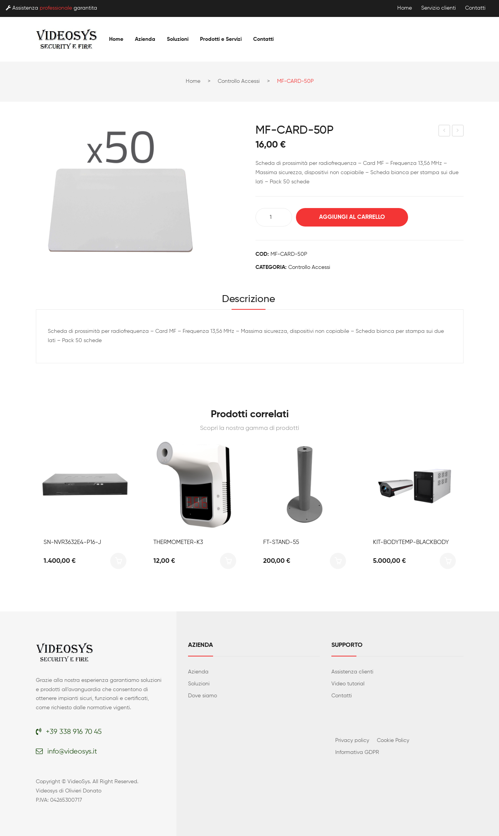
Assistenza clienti (352, 672)
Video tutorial (348, 684)
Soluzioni (199, 684)
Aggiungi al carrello (352, 217)
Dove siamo (202, 695)
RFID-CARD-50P (444, 131)
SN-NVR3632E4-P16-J (72, 542)
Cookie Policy (393, 740)
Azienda (198, 672)
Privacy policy (352, 740)
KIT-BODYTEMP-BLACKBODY (411, 542)
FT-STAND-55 (281, 542)
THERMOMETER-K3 (178, 542)
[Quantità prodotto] (273, 217)
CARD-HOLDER (458, 131)
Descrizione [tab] (248, 299)
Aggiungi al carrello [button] (118, 561)
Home (404, 8)
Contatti (475, 8)
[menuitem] (116, 39)
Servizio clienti (438, 8)
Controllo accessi (239, 81)
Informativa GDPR (357, 752)
